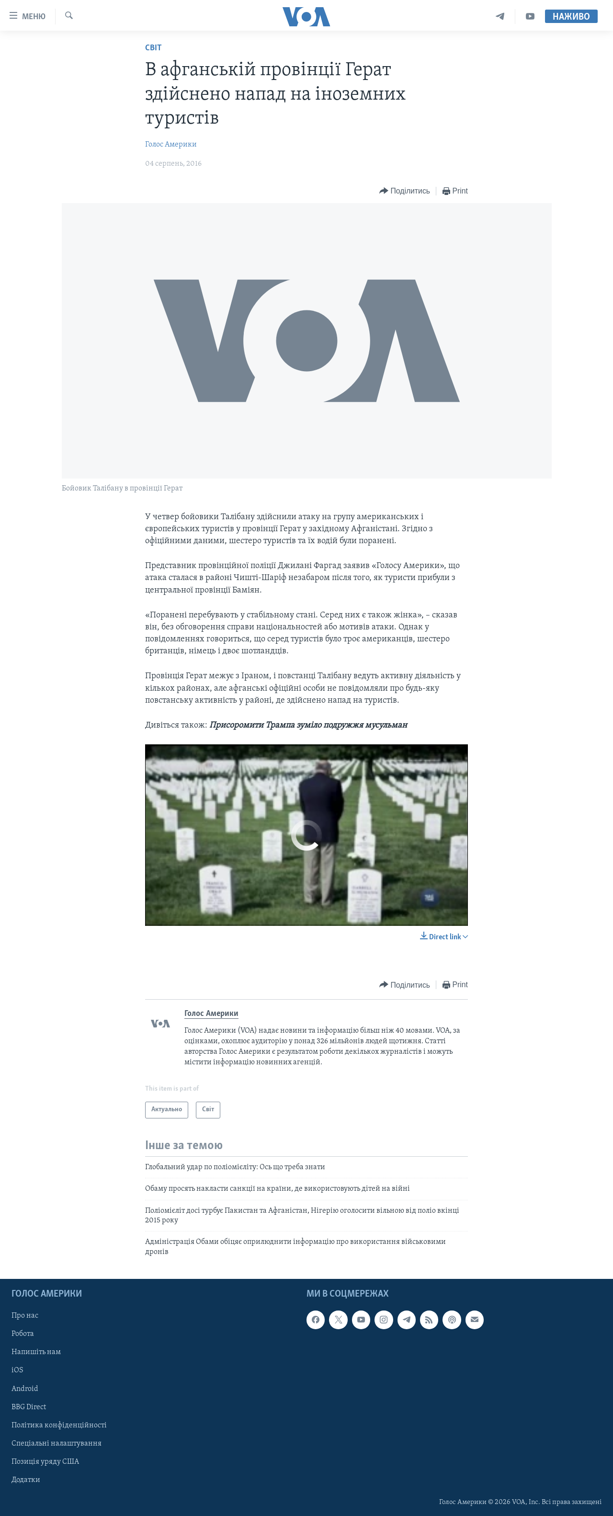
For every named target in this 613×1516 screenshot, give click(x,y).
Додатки (25, 1480)
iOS (17, 1371)
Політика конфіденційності (59, 1425)
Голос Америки (171, 144)
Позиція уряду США (45, 1462)
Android (24, 1389)
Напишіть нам (36, 1352)
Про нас (24, 1316)
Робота (22, 1334)
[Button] (404, 191)
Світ (153, 48)
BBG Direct (28, 1407)
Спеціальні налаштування (56, 1444)
